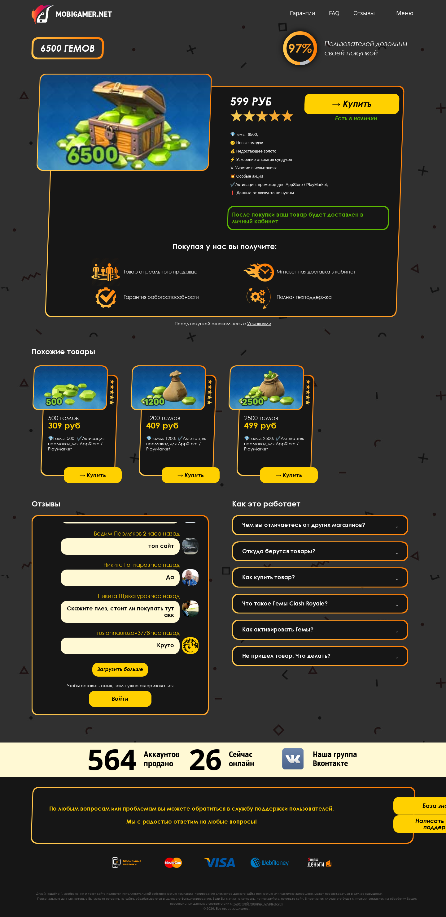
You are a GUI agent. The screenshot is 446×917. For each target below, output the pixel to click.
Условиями (259, 325)
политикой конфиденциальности (257, 903)
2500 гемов (261, 419)
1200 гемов (163, 419)
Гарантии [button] (300, 13)
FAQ (332, 13)
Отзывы (362, 13)
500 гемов (63, 419)
